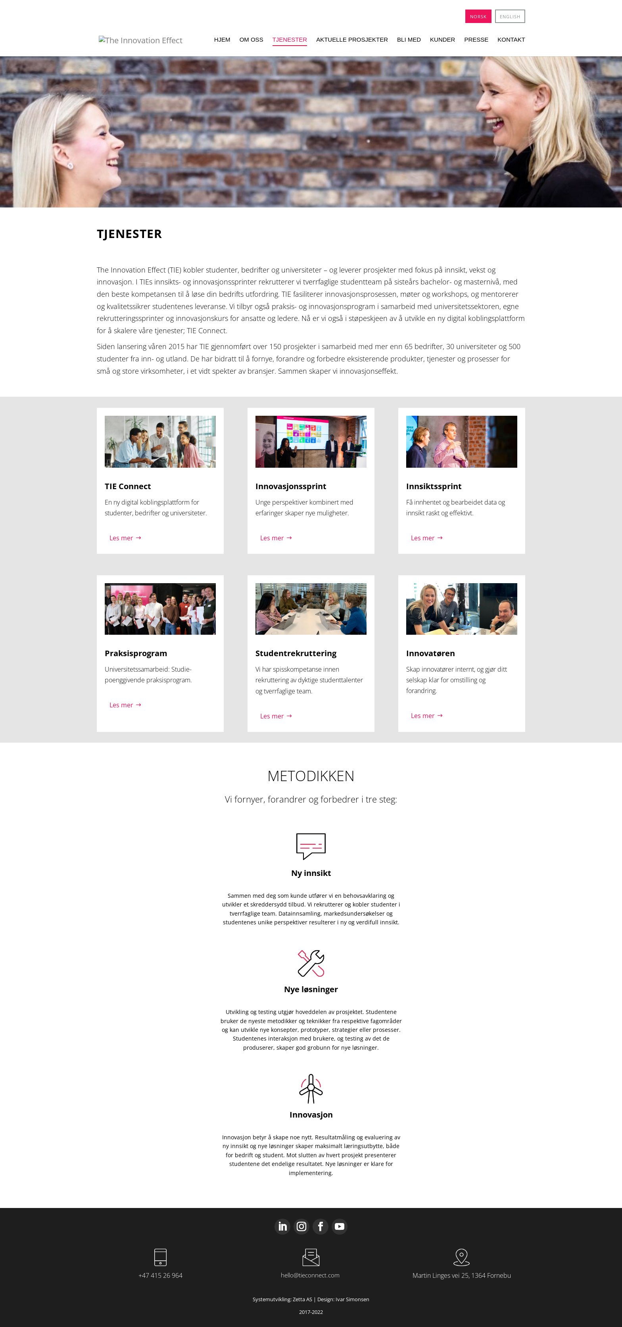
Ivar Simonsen (352, 1299)
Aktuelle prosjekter (352, 40)
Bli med (409, 40)
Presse (476, 40)
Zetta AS (302, 1299)
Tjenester (290, 40)
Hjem (222, 40)
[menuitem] (478, 16)
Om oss (251, 40)
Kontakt (511, 40)
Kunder (442, 40)
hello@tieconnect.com (310, 1275)
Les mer (121, 538)
